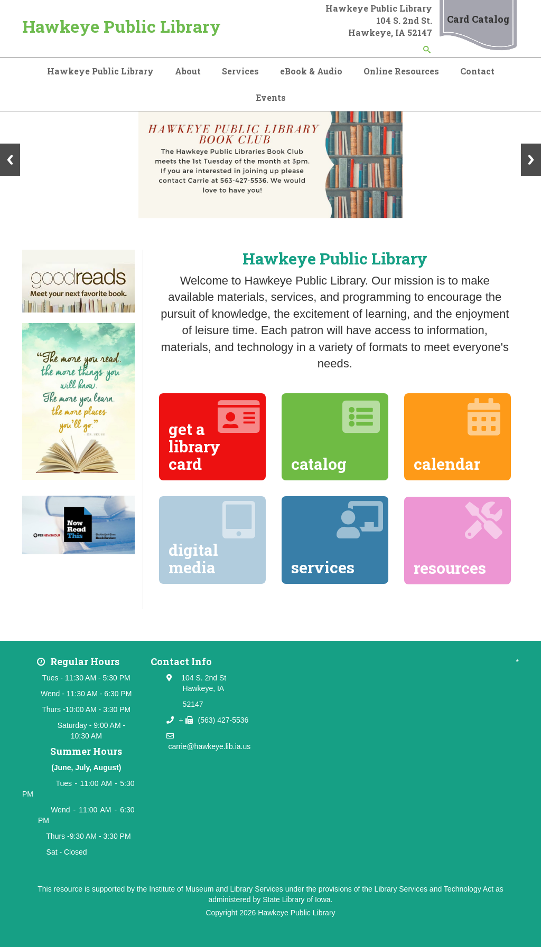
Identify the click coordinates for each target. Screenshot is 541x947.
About (188, 71)
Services (240, 71)
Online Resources (401, 71)
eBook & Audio (311, 71)
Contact (477, 71)
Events (271, 97)
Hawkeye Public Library (121, 26)
